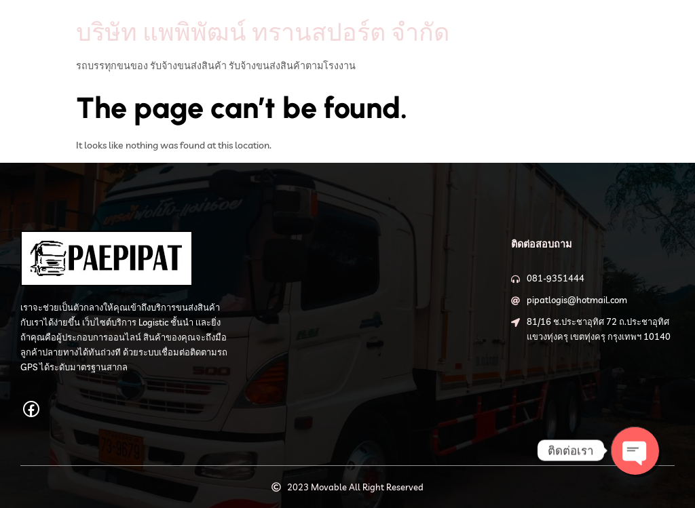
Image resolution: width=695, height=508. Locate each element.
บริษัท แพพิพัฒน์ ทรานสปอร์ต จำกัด (262, 31)
